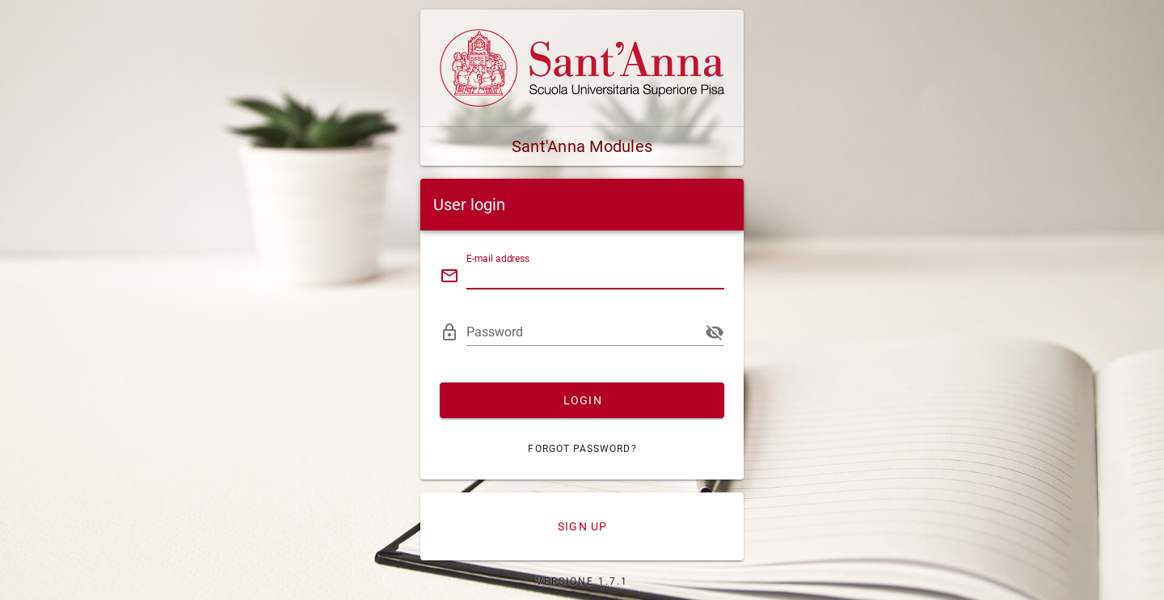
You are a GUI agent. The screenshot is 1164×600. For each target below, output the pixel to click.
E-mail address (497, 258)
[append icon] (714, 332)
